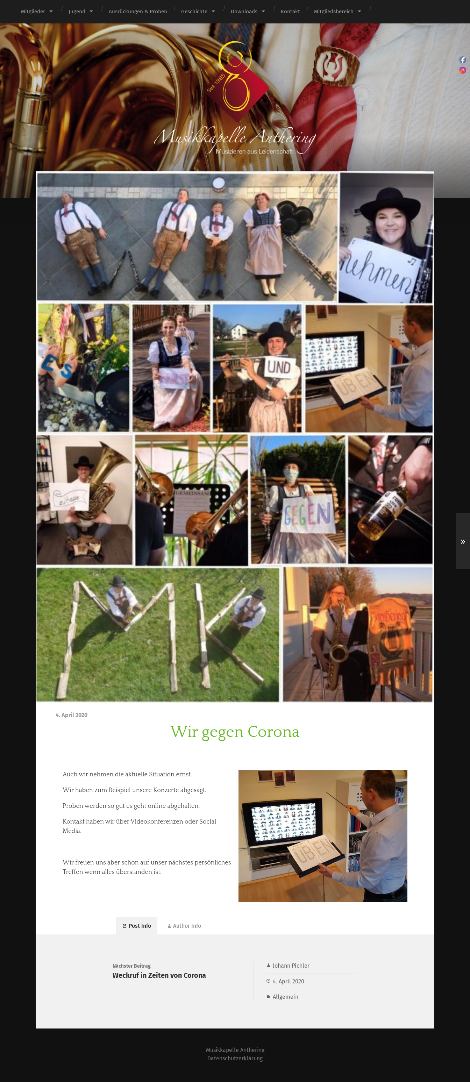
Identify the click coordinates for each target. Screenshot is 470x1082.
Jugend (77, 11)
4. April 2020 (288, 983)
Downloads (244, 11)
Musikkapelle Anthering (235, 1051)
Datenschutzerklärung (235, 1059)
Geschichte (194, 11)
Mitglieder (33, 11)
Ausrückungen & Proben (138, 11)
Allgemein (285, 998)
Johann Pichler (291, 967)
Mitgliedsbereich (334, 11)
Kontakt (290, 11)
